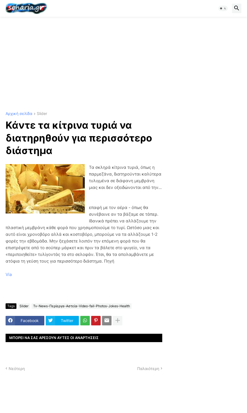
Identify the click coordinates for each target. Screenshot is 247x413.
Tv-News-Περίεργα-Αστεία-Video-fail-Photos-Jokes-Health (81, 306)
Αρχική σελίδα (19, 114)
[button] (223, 8)
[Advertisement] (123, 64)
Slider (42, 114)
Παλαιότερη (148, 368)
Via (9, 274)
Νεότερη (17, 368)
